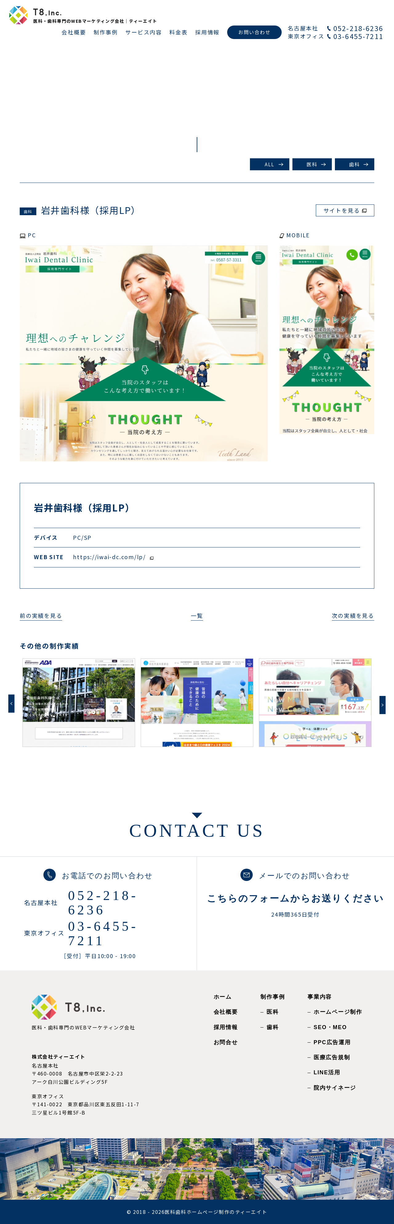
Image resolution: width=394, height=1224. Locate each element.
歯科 (354, 164)
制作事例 (272, 997)
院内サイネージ (335, 1088)
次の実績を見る (353, 615)
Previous (11, 703)
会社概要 (226, 1012)
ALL (270, 164)
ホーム (223, 997)
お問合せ (226, 1042)
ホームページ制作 (338, 1012)
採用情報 (226, 1027)
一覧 (197, 615)
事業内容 (320, 997)
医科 (312, 164)
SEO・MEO (330, 1027)
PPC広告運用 (332, 1042)
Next (383, 705)
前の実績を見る (41, 615)
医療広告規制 (332, 1057)
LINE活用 (327, 1072)
